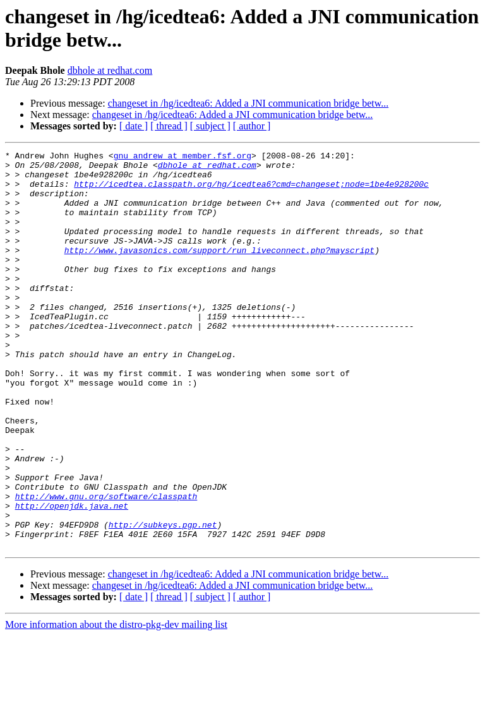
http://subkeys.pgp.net (163, 600)
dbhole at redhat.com (110, 70)
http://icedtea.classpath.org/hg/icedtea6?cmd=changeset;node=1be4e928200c (251, 191)
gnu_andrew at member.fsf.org (182, 157)
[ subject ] (210, 126)
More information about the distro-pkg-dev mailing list (116, 704)
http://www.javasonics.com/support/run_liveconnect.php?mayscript (219, 270)
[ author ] (252, 126)
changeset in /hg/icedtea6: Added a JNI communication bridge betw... (248, 103)
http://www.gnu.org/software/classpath (106, 566)
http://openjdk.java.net (71, 577)
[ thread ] (169, 126)
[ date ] (133, 126)
